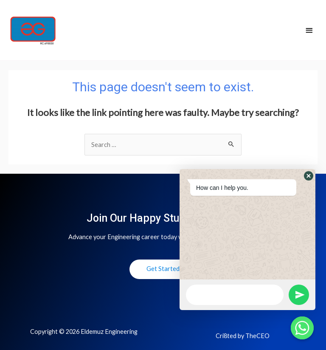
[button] (308, 176)
